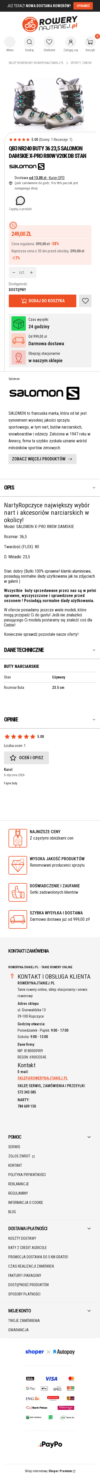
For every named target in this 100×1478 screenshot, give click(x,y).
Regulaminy (18, 1193)
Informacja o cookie (25, 1202)
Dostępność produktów (28, 1285)
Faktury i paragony (24, 1275)
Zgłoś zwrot (19, 1156)
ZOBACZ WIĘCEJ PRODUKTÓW (38, 458)
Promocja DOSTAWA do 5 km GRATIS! (38, 1257)
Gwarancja (18, 1330)
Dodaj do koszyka (47, 300)
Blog (12, 1212)
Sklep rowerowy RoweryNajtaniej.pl (36, 63)
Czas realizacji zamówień (31, 1266)
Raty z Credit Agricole (27, 1248)
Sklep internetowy (48, 1471)
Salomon (14, 379)
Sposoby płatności (24, 1294)
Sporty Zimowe (81, 63)
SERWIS (14, 1147)
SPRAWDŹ (83, 6)
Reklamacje (18, 1184)
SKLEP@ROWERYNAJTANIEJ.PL (43, 1078)
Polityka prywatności (27, 1175)
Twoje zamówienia (24, 1321)
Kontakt (15, 1165)
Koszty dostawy (22, 1238)
